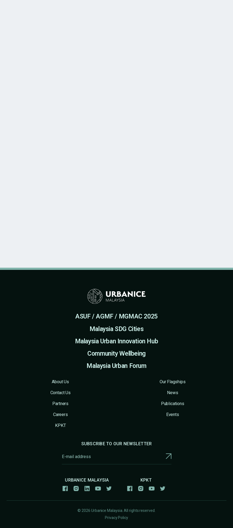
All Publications (22, 56)
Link (137, 228)
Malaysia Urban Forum (116, 366)
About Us (60, 381)
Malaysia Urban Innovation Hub (116, 341)
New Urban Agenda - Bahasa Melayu (78, 56)
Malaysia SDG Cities (117, 329)
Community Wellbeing (116, 353)
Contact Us (60, 392)
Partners (60, 403)
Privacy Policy (116, 517)
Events (172, 414)
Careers (60, 414)
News (172, 392)
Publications (172, 403)
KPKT (60, 425)
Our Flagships (173, 381)
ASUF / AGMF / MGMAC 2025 (116, 316)
